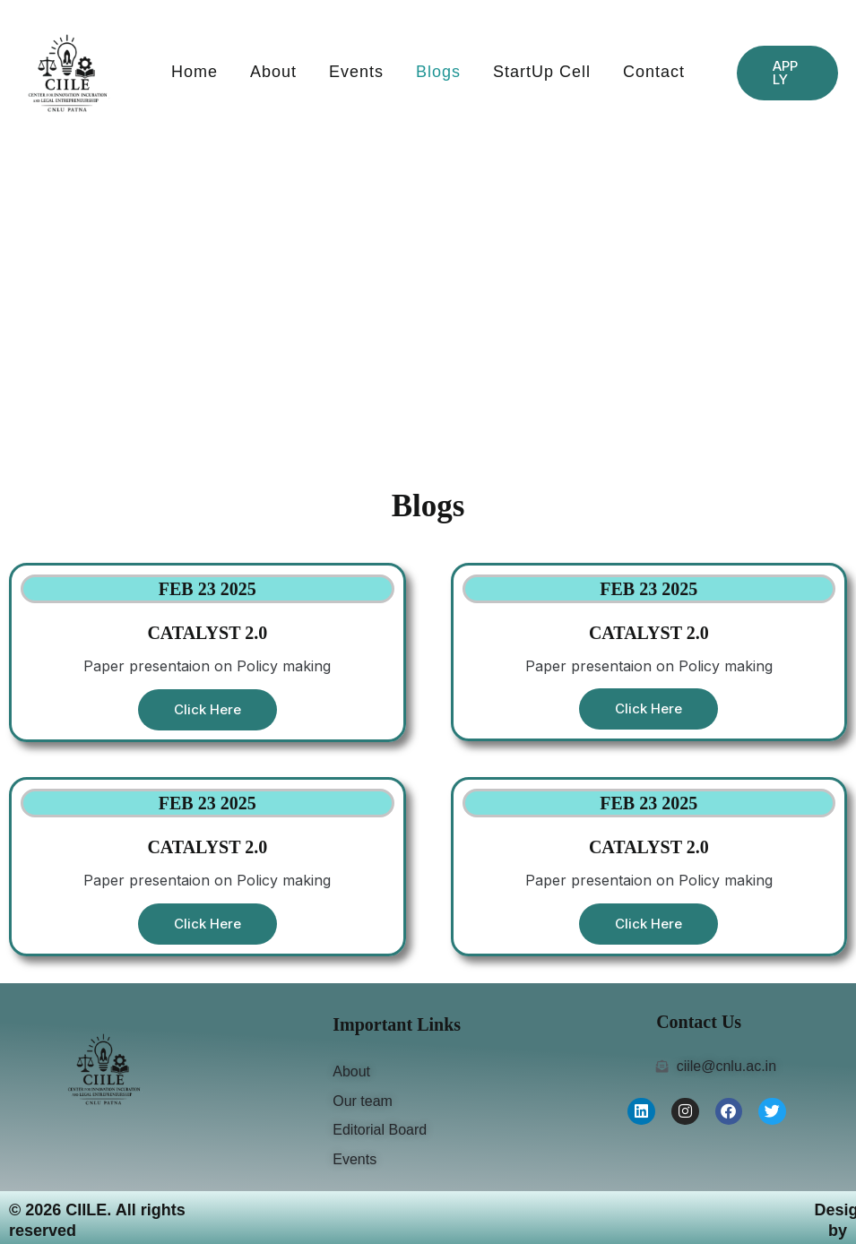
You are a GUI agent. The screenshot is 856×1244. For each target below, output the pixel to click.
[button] (787, 73)
